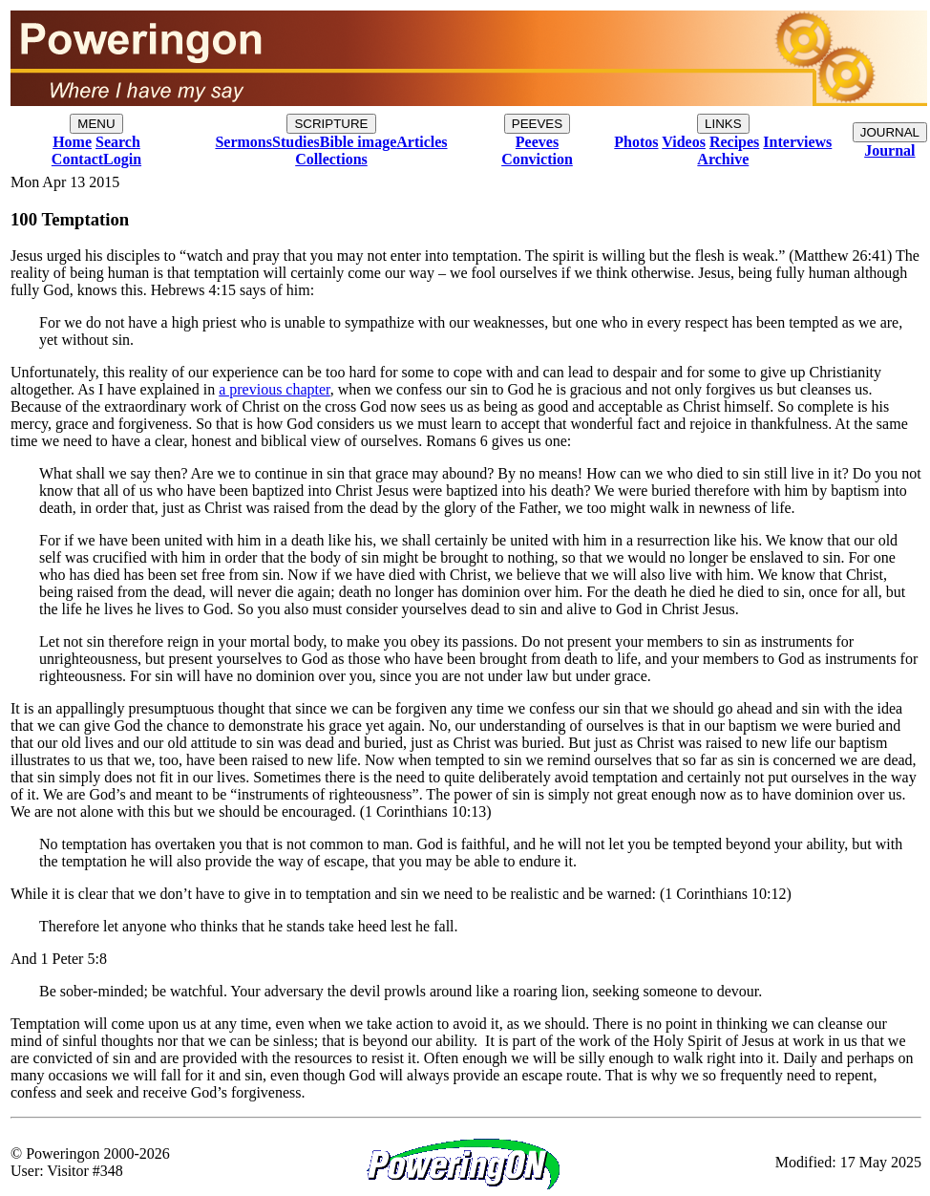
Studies (296, 142)
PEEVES (537, 124)
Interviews (797, 142)
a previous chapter (274, 389)
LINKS (723, 124)
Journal (889, 150)
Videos (684, 142)
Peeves (537, 142)
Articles (421, 142)
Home (72, 142)
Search (117, 142)
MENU (96, 124)
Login (122, 159)
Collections (331, 159)
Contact (77, 159)
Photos (636, 142)
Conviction (537, 159)
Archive (723, 159)
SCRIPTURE (331, 124)
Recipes (734, 142)
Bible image (358, 142)
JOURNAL (889, 132)
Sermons (243, 142)
